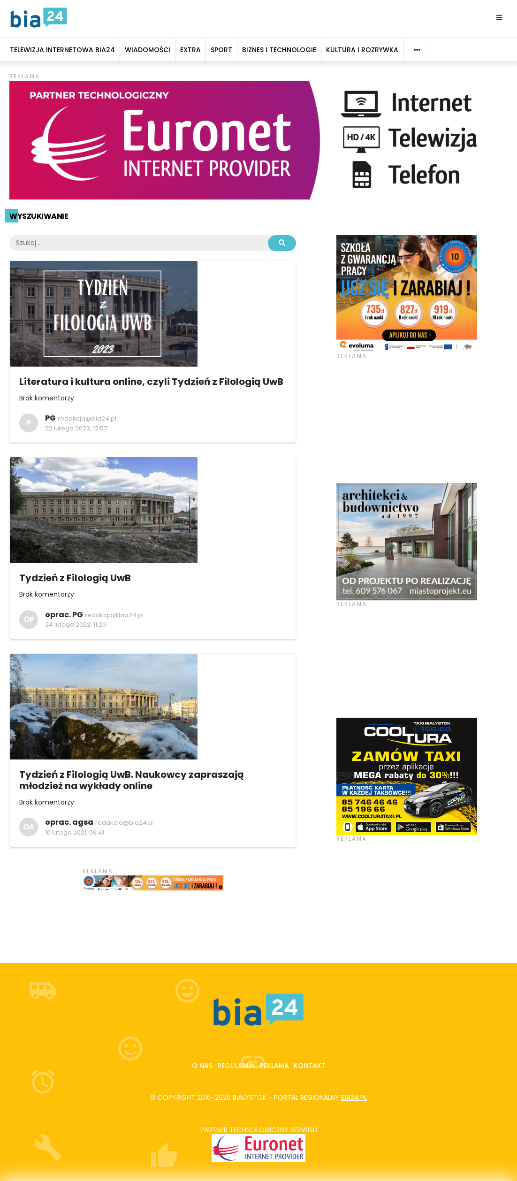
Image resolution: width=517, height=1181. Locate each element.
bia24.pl (354, 1097)
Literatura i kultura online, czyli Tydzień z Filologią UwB (151, 381)
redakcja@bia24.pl (87, 418)
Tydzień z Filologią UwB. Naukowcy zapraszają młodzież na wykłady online (131, 780)
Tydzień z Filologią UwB (75, 577)
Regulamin (236, 1065)
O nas (202, 1065)
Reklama (274, 1065)
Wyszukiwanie (38, 216)
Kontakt (310, 1065)
